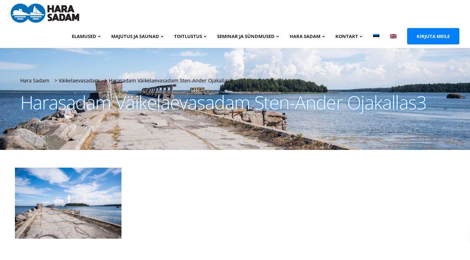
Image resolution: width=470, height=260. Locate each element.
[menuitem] (376, 36)
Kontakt (346, 36)
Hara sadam (305, 36)
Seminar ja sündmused (246, 36)
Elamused (84, 36)
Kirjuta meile (433, 36)
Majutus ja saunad (135, 36)
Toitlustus (188, 36)
